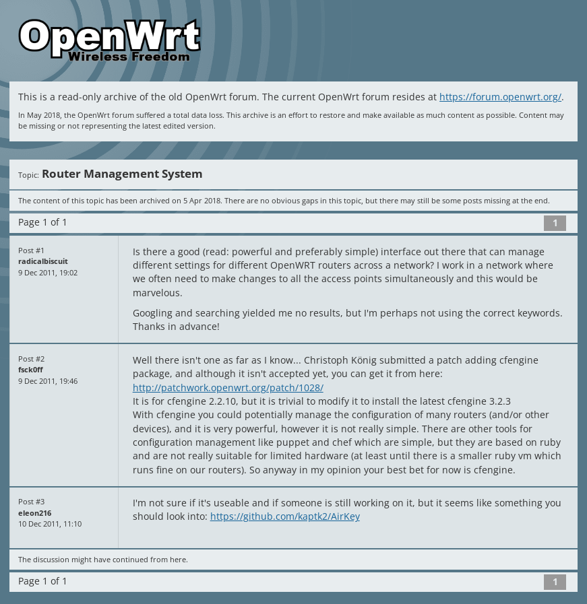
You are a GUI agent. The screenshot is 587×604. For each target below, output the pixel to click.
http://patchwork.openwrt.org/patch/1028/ (228, 388)
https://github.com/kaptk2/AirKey (285, 516)
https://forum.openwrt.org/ (500, 97)
